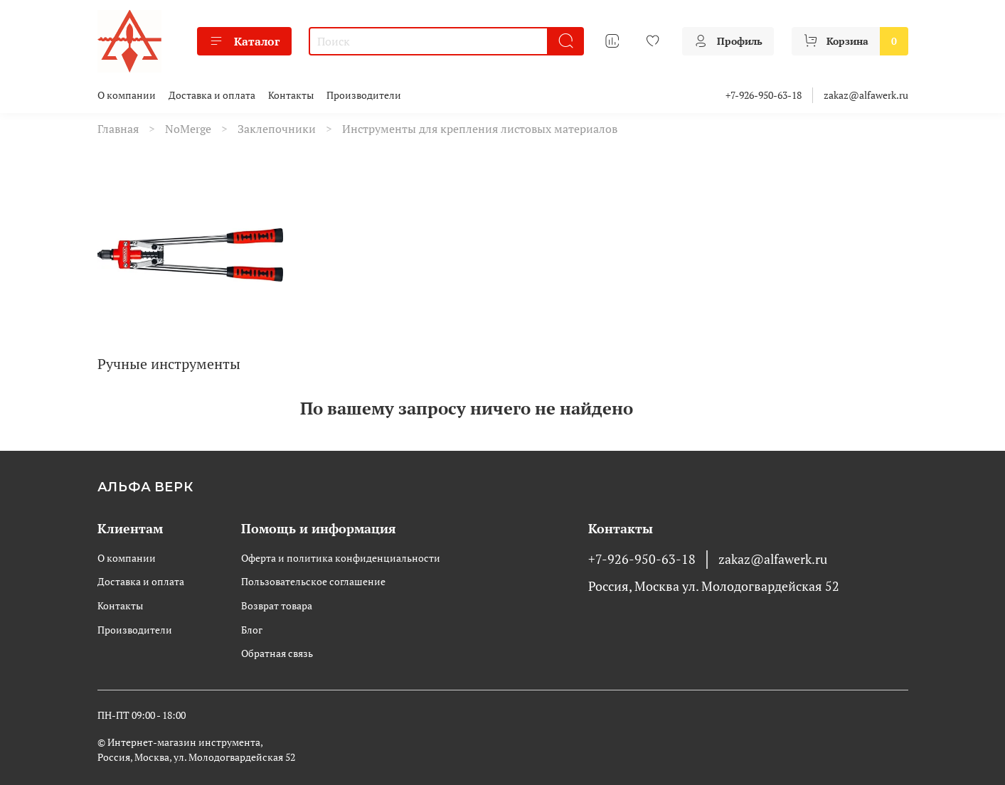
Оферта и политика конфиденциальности (340, 558)
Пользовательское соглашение (313, 581)
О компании (126, 95)
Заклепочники (277, 129)
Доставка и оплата (212, 95)
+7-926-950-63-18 (763, 95)
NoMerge (188, 129)
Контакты (291, 95)
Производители (363, 95)
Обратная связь (277, 653)
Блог (251, 629)
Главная (118, 129)
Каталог (244, 41)
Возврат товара (276, 605)
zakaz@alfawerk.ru (866, 95)
